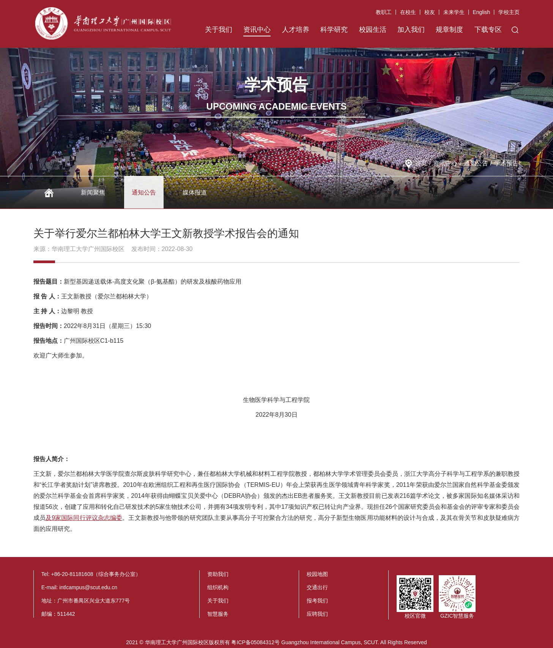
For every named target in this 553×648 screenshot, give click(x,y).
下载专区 (488, 29)
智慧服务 (217, 614)
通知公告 (476, 163)
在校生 (408, 12)
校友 (429, 12)
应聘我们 (317, 614)
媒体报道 (195, 192)
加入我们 (411, 29)
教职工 (384, 12)
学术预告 (506, 163)
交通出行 (317, 587)
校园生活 (372, 29)
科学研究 (334, 29)
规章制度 (449, 29)
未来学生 (454, 12)
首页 (421, 163)
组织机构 (217, 587)
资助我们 (217, 574)
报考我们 (317, 601)
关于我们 (218, 29)
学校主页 (509, 12)
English (481, 12)
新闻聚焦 (93, 192)
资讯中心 (257, 29)
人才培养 (295, 29)
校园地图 (317, 574)
